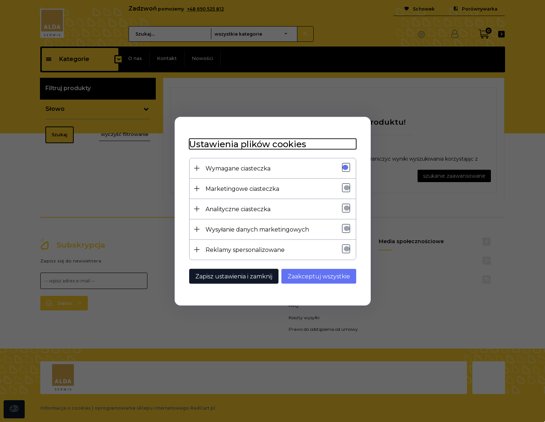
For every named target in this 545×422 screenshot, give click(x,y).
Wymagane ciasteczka (238, 168)
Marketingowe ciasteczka (242, 188)
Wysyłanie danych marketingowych (257, 229)
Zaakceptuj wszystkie (319, 276)
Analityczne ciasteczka (238, 208)
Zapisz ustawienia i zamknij (233, 276)
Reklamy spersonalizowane (245, 249)
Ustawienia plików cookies (247, 143)
